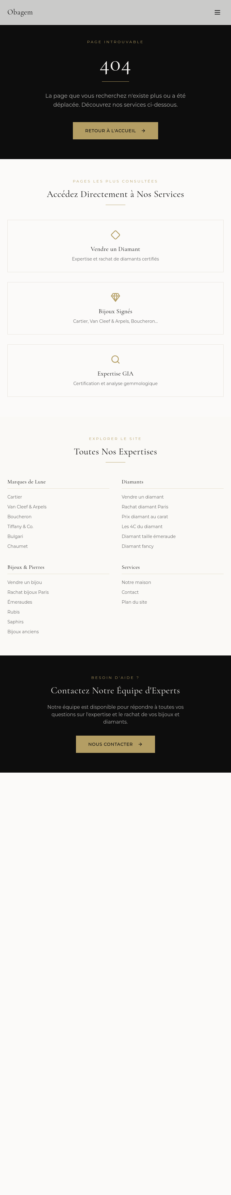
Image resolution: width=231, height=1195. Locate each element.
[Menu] (217, 12)
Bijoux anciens (23, 631)
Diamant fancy (137, 546)
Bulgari (15, 536)
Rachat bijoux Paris (28, 592)
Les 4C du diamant (142, 526)
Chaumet (17, 546)
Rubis (13, 612)
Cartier (14, 497)
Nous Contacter (115, 744)
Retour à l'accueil (115, 131)
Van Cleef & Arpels (27, 507)
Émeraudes (19, 602)
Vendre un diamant (143, 497)
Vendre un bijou (24, 582)
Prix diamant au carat (145, 516)
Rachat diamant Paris (145, 507)
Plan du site (134, 602)
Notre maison (136, 582)
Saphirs (15, 622)
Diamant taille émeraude (149, 536)
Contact (130, 592)
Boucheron (19, 516)
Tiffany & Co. (20, 526)
